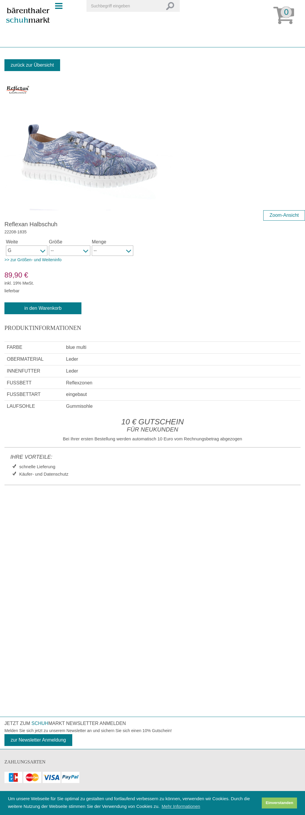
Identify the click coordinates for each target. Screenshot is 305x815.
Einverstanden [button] (279, 802)
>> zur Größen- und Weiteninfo (33, 259)
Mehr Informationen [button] (181, 806)
